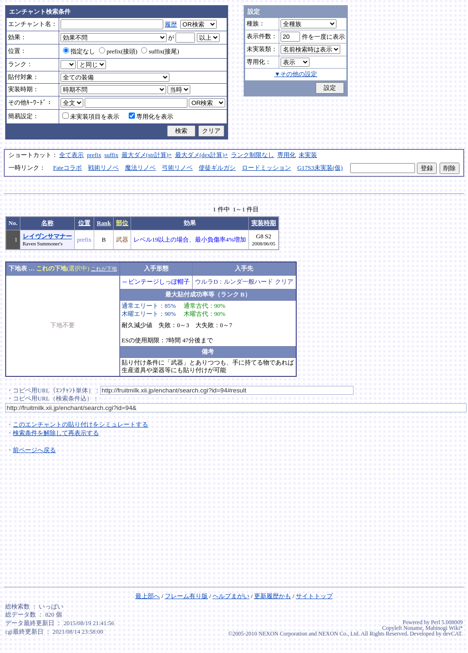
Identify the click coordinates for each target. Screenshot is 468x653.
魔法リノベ (140, 168)
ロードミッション (266, 168)
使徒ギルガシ (217, 168)
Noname (413, 628)
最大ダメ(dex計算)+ (201, 155)
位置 (84, 223)
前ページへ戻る (34, 450)
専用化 (286, 155)
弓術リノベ (177, 168)
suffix (112, 155)
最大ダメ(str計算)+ (147, 155)
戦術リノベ (103, 168)
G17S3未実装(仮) (320, 168)
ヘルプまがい (230, 596)
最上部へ (147, 596)
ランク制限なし (252, 155)
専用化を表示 (151, 116)
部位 (122, 223)
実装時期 (263, 223)
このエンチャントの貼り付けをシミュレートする (80, 424)
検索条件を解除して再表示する (56, 433)
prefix (94, 155)
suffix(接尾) (160, 51)
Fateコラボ (67, 168)
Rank (104, 223)
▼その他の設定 (296, 74)
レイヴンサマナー (47, 236)
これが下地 (104, 268)
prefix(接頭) (118, 51)
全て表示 (71, 155)
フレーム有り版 (186, 596)
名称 (47, 223)
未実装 (308, 155)
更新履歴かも (272, 596)
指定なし (79, 51)
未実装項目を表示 (90, 116)
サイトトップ (314, 596)
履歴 (171, 24)
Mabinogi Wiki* (444, 628)
